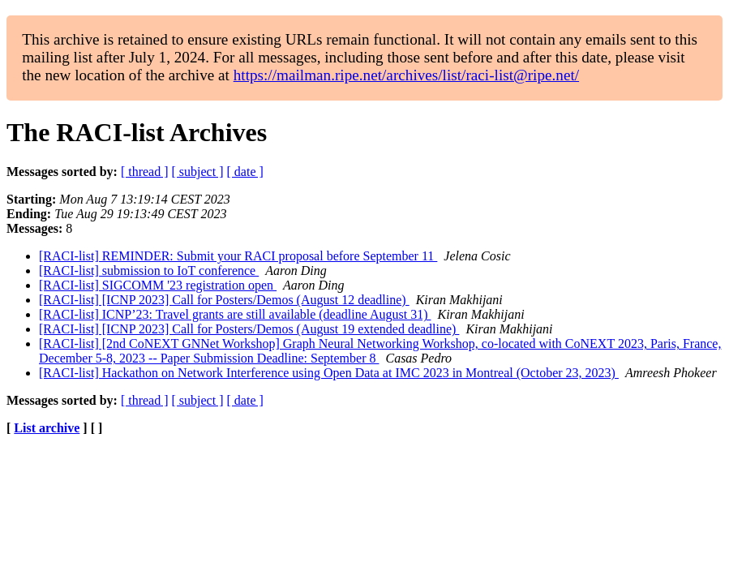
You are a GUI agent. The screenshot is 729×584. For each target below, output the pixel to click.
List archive (46, 428)
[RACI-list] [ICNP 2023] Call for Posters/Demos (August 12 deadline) (224, 300)
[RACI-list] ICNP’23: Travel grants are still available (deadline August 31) (235, 314)
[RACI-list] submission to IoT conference (149, 270)
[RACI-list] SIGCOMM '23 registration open (158, 285)
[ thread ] (145, 171)
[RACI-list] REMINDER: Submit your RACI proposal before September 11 (238, 256)
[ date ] (245, 171)
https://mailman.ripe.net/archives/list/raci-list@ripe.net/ (406, 75)
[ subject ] (198, 171)
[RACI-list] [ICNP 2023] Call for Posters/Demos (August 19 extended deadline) (249, 329)
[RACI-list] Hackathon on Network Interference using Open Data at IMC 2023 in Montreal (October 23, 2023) (329, 373)
